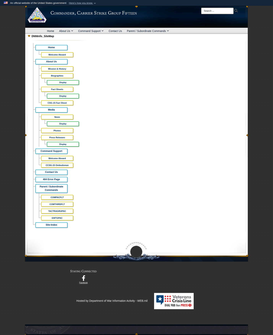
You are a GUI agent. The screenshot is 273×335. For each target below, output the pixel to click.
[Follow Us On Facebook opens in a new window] (83, 279)
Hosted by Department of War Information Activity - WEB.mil (112, 300)
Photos (57, 130)
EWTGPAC (57, 218)
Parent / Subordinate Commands (148, 31)
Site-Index (51, 225)
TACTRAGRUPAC (57, 211)
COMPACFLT (57, 197)
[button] (83, 3)
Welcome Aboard (57, 55)
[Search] (217, 11)
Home (50, 31)
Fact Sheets (57, 89)
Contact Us (115, 31)
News (57, 117)
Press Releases (57, 137)
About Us (66, 31)
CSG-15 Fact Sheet (57, 103)
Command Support (91, 31)
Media (51, 109)
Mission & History (57, 69)
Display (62, 82)
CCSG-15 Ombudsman (57, 165)
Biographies (57, 76)
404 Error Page (51, 179)
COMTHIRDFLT (57, 204)
